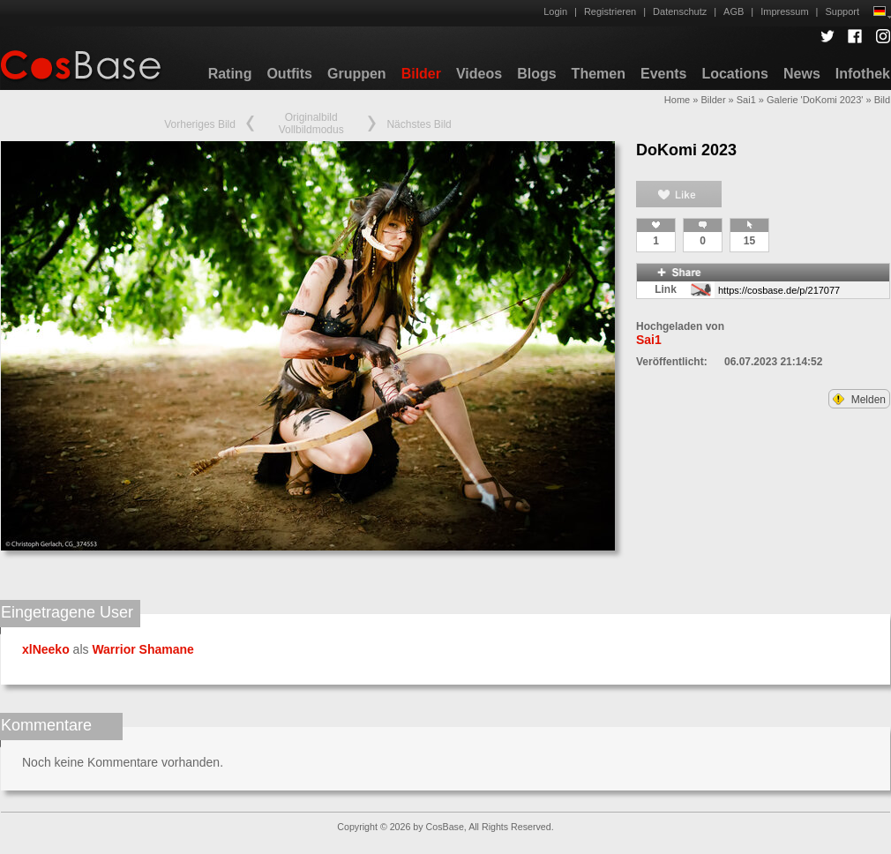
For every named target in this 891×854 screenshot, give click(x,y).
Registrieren (610, 11)
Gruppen (356, 73)
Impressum (784, 11)
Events (663, 73)
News (801, 73)
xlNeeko (46, 649)
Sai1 (746, 99)
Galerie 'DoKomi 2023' (815, 99)
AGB (733, 11)
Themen (598, 73)
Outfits (289, 73)
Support (842, 11)
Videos (479, 73)
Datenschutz (680, 11)
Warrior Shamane (142, 649)
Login (555, 11)
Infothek (862, 73)
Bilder (421, 73)
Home (677, 99)
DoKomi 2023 (686, 150)
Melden (859, 399)
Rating (230, 73)
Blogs (536, 73)
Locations (734, 73)
